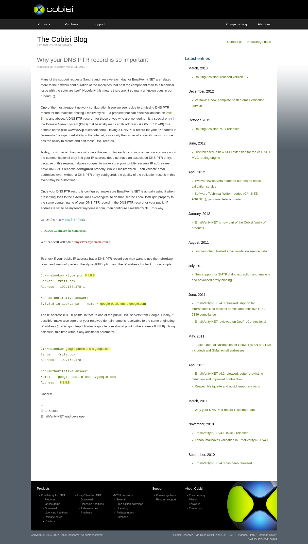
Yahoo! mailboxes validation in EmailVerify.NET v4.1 (232, 440)
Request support (166, 499)
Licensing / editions (56, 512)
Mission (193, 499)
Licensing (122, 508)
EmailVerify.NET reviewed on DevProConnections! (230, 321)
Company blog (236, 24)
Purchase (71, 24)
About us (264, 24)
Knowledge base (259, 42)
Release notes (53, 516)
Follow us (194, 503)
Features (50, 499)
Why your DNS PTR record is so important (225, 410)
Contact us (234, 42)
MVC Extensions (123, 495)
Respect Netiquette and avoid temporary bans (227, 386)
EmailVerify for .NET (53, 495)
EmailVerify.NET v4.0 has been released (223, 463)
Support (99, 24)
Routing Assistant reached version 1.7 (221, 77)
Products (43, 24)
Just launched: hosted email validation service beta (231, 251)
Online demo (52, 503)
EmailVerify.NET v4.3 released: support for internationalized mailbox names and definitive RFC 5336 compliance (228, 308)
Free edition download (130, 503)
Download (51, 508)
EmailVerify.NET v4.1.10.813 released (221, 433)
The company (197, 495)
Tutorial (121, 499)
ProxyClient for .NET (89, 495)
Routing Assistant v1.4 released (217, 129)
